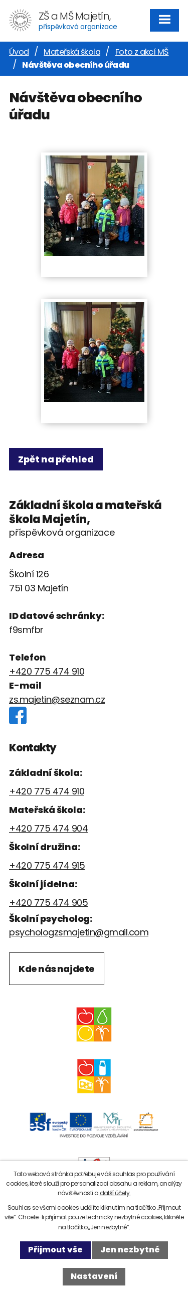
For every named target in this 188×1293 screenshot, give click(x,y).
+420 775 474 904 (48, 828)
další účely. (115, 1193)
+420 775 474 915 (47, 865)
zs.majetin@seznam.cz (57, 699)
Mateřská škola (72, 52)
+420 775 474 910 (46, 671)
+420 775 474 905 (48, 902)
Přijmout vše (55, 1249)
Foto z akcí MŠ (142, 52)
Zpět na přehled (56, 459)
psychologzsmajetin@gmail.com (78, 932)
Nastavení (94, 1276)
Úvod (19, 52)
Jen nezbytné (130, 1249)
